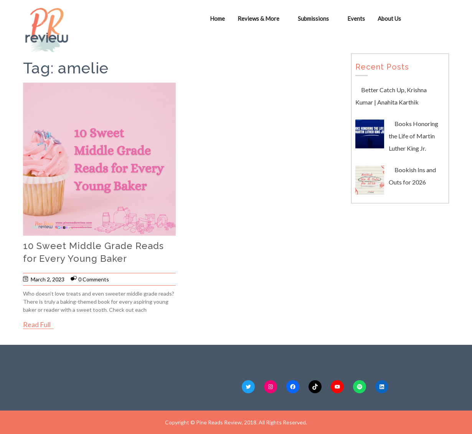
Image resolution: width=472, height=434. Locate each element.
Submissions (313, 18)
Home (217, 18)
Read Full (37, 324)
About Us (389, 18)
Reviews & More (258, 18)
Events (356, 18)
